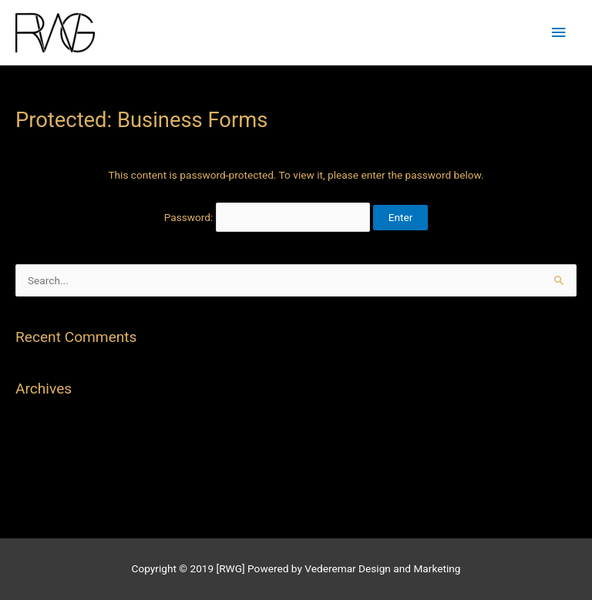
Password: (267, 217)
